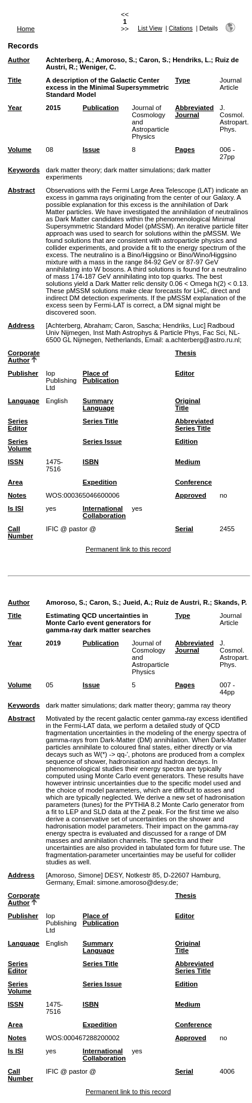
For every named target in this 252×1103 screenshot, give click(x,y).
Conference (193, 482)
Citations (181, 28)
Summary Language (98, 404)
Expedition (100, 482)
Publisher (23, 373)
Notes (17, 495)
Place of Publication (101, 377)
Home (26, 28)
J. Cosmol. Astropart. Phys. (234, 118)
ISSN (15, 461)
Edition (186, 441)
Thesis (185, 353)
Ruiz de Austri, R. (182, 602)
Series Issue (102, 441)
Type (182, 80)
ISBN (91, 461)
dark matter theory (72, 169)
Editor (184, 373)
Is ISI (15, 508)
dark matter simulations (138, 169)
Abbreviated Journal (194, 111)
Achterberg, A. (68, 59)
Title (15, 80)
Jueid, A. (136, 602)
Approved (190, 495)
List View (150, 28)
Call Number (20, 532)
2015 (52, 107)
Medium (187, 461)
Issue (91, 149)
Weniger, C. (98, 67)
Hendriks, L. (191, 59)
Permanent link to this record (128, 549)
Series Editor (18, 425)
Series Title (101, 421)
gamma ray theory (203, 705)
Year (15, 107)
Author (19, 59)
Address (21, 325)
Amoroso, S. (115, 59)
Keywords (24, 169)
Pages (185, 149)
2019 (52, 643)
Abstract (21, 190)
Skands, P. (230, 602)
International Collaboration (104, 512)
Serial (184, 528)
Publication (101, 107)
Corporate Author (24, 356)
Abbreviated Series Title (194, 425)
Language (24, 400)
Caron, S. (153, 59)
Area (15, 482)
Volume (20, 149)
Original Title (187, 404)
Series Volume (20, 445)
